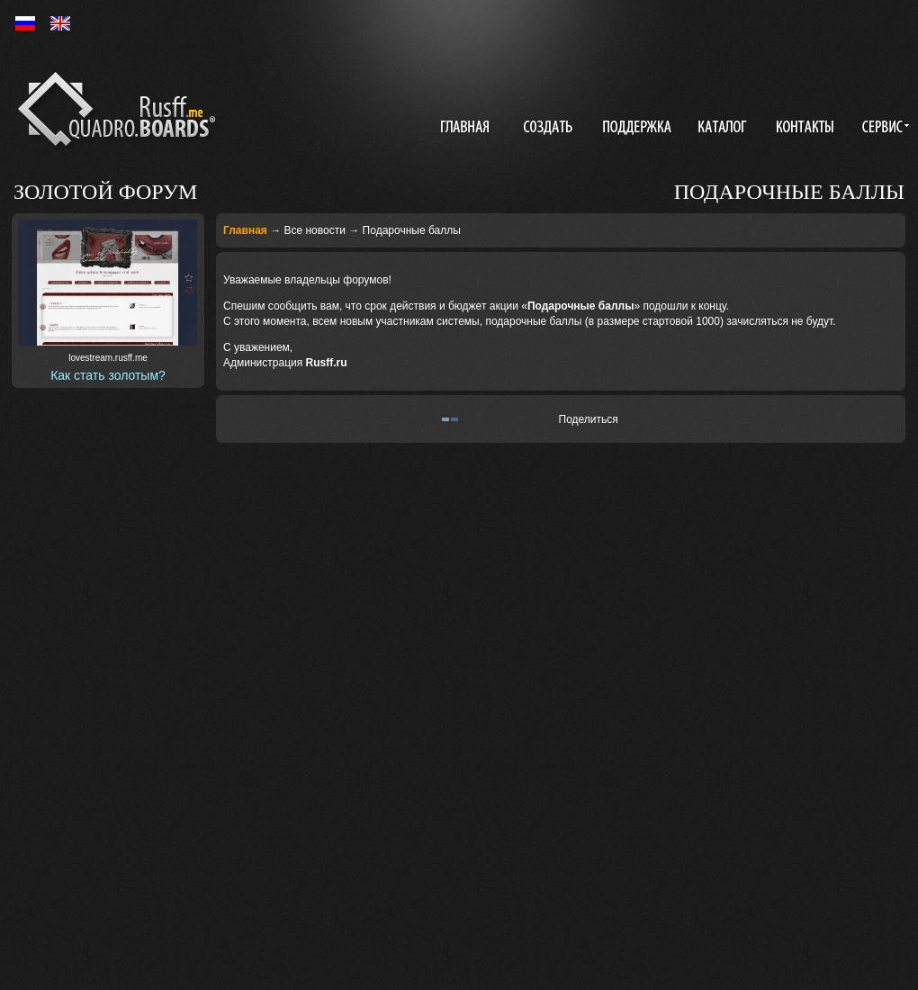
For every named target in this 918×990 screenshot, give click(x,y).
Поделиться (588, 419)
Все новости (314, 230)
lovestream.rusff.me (108, 358)
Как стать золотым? (108, 375)
